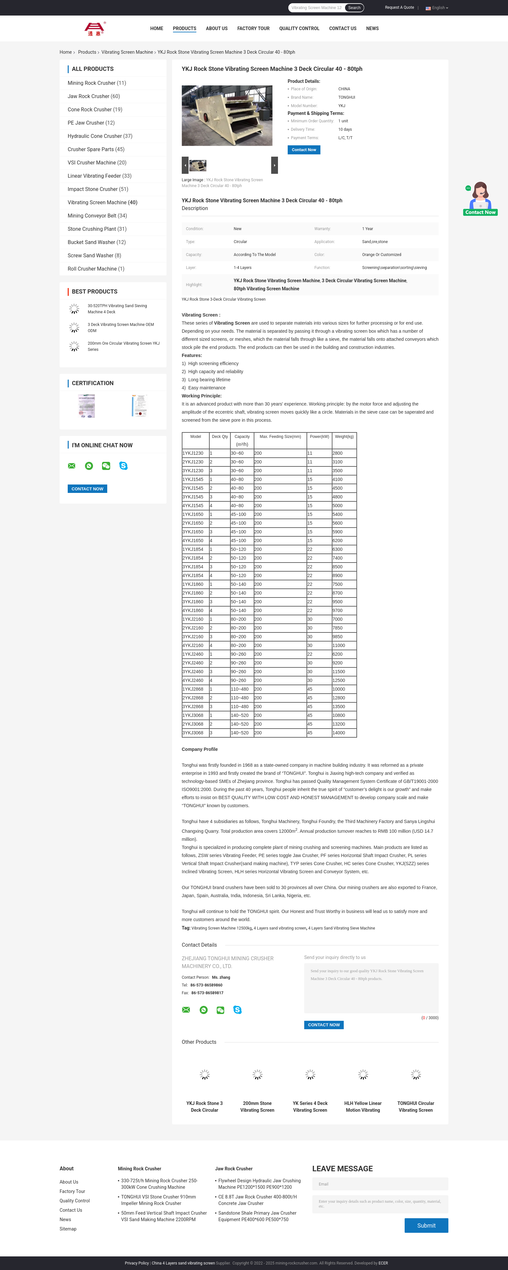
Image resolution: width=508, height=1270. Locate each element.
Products (184, 28)
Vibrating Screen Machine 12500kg (221, 928)
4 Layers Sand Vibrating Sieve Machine (341, 928)
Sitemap (68, 1228)
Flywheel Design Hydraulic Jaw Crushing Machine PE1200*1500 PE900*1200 (259, 1184)
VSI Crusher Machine (92, 163)
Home (156, 28)
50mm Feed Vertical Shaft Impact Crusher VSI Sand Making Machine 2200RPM (164, 1216)
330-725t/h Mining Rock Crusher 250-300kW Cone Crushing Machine (159, 1184)
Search (354, 8)
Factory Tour (253, 28)
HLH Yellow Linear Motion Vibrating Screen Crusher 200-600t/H (363, 1107)
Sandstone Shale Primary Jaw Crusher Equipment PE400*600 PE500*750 (257, 1216)
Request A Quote (399, 7)
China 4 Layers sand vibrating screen (183, 1263)
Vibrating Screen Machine (127, 52)
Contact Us (342, 28)
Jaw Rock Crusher (89, 96)
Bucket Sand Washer (91, 242)
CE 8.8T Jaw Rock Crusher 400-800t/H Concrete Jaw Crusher (257, 1200)
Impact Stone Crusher (93, 189)
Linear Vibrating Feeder (94, 176)
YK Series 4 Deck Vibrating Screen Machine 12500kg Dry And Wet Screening (310, 1107)
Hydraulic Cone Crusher (95, 136)
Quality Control (299, 28)
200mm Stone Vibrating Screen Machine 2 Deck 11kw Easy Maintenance (257, 1107)
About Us (217, 28)
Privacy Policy (137, 1263)
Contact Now (304, 149)
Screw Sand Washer (90, 255)
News (372, 28)
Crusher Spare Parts (91, 149)
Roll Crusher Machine (92, 269)
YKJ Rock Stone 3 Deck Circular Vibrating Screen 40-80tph (205, 1107)
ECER (383, 1263)
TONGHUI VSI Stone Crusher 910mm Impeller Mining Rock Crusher (158, 1200)
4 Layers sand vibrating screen (280, 928)
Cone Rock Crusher (90, 109)
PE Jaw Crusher (86, 123)
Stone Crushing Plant (92, 229)
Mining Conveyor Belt (92, 216)
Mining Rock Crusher (91, 83)
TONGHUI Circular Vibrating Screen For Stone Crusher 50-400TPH (416, 1107)
